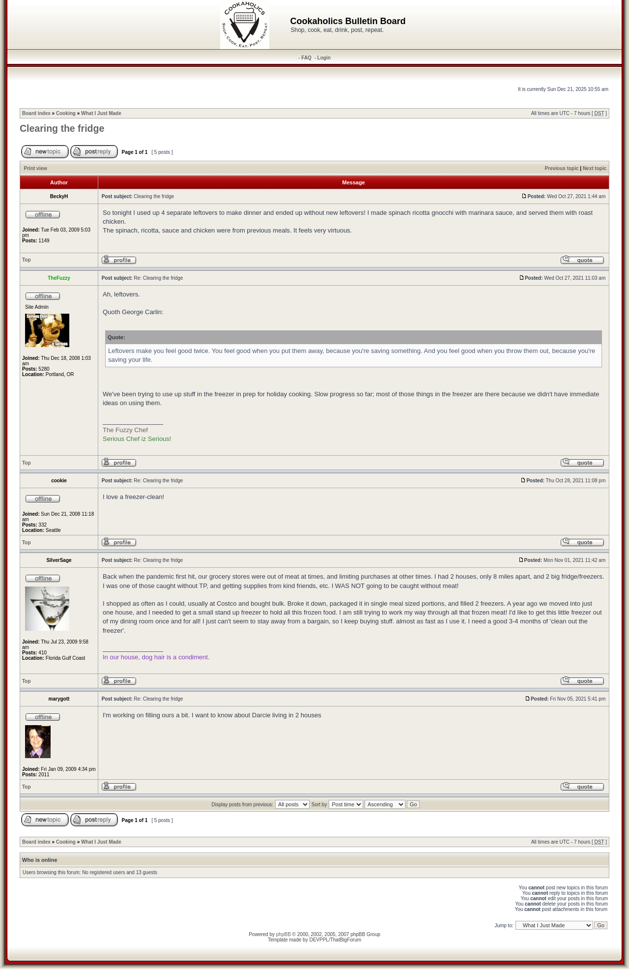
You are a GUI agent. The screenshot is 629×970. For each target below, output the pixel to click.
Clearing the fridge (62, 128)
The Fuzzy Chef (125, 430)
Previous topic (562, 168)
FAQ (306, 57)
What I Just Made (101, 113)
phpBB (283, 934)
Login (324, 57)
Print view (35, 168)
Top (26, 260)
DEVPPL (318, 939)
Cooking (66, 113)
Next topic (594, 168)
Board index (36, 113)
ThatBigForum (345, 939)
